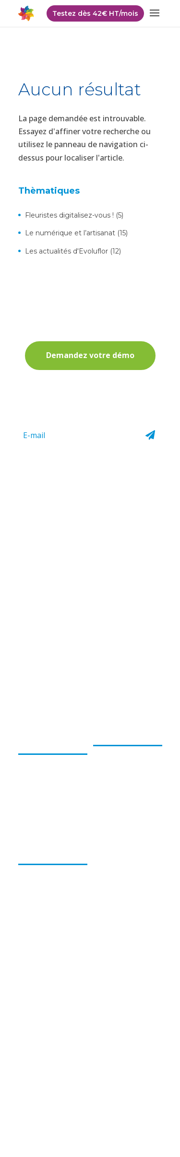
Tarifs (102, 882)
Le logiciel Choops (124, 735)
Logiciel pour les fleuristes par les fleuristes (44, 878)
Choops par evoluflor (37, 739)
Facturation (111, 764)
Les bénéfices (42, 854)
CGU (145, 1097)
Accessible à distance (51, 927)
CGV (120, 1097)
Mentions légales (89, 1112)
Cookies (139, 1112)
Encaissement (115, 750)
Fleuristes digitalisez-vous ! (69, 215)
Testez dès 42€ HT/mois (95, 13)
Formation (109, 822)
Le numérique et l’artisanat (70, 233)
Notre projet (38, 772)
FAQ (100, 868)
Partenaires (111, 895)
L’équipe (31, 759)
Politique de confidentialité (61, 1097)
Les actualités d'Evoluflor (66, 251)
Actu (100, 854)
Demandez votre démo (90, 355)
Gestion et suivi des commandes (124, 782)
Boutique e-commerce (111, 804)
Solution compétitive (51, 900)
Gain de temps (41, 914)
